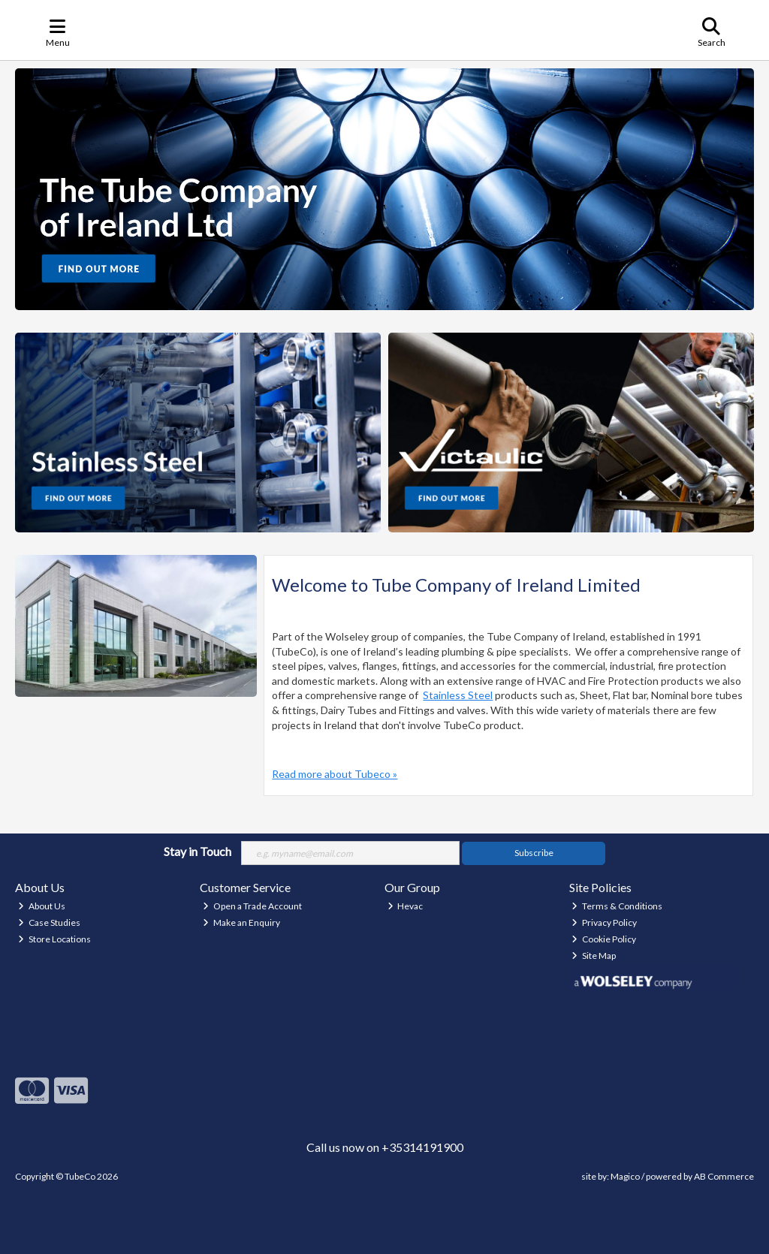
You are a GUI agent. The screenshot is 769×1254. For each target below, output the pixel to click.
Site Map (593, 955)
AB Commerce (724, 1176)
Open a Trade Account (252, 906)
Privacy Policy (604, 922)
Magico (625, 1176)
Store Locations (54, 939)
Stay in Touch (197, 851)
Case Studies (49, 922)
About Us (41, 906)
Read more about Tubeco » (334, 773)
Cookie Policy (603, 939)
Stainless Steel (458, 695)
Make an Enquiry (241, 922)
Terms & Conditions (616, 906)
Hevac (406, 906)
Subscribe (533, 852)
